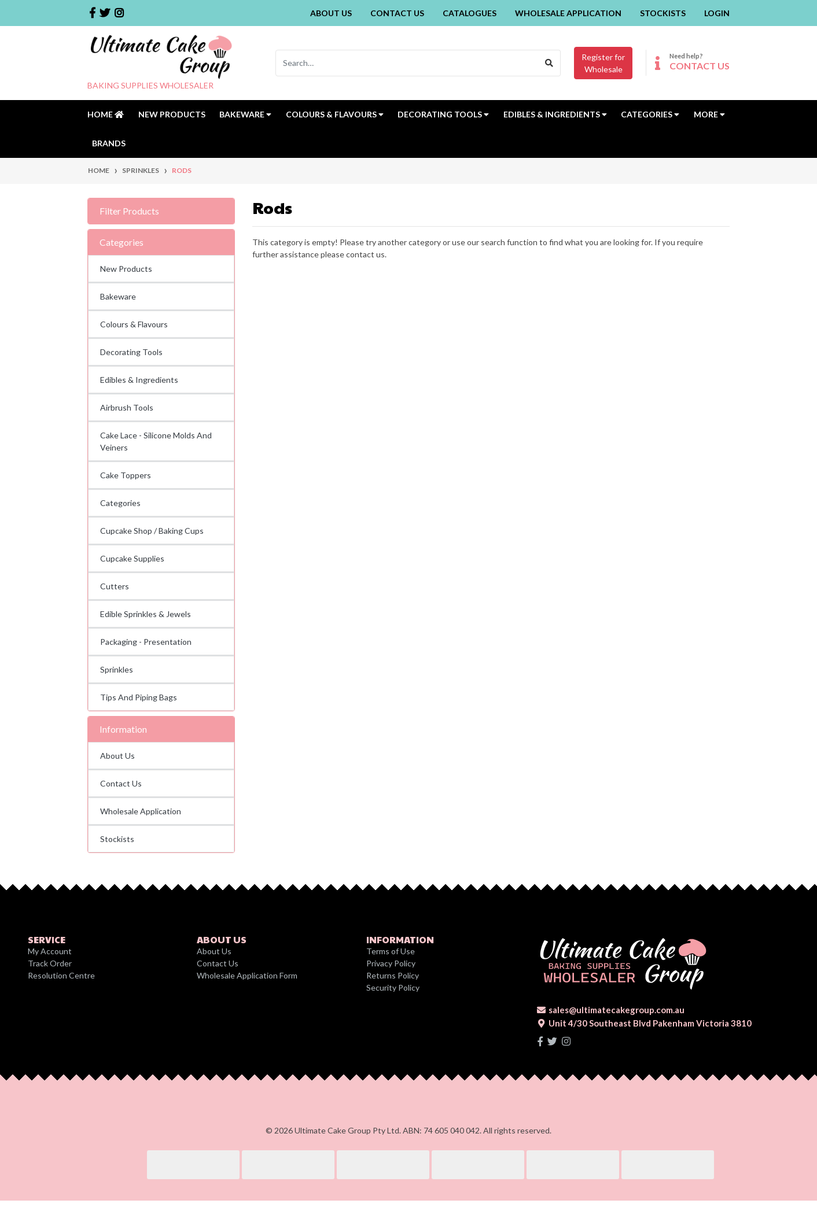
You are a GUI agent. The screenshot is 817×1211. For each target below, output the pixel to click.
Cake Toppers (125, 475)
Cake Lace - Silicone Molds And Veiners (156, 441)
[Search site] (549, 63)
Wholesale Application (568, 13)
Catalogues (469, 13)
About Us (331, 13)
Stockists (663, 13)
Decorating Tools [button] (443, 114)
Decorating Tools (131, 352)
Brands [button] (109, 143)
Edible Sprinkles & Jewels (145, 614)
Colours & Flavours (134, 324)
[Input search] (407, 63)
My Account (50, 951)
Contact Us (397, 13)
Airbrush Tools (126, 407)
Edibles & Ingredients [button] (555, 114)
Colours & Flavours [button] (335, 114)
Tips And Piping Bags (138, 697)
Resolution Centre (61, 975)
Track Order (50, 963)
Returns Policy (392, 975)
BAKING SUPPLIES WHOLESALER (150, 85)
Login (717, 13)
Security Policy (392, 987)
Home (105, 114)
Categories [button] (650, 114)
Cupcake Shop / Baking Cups (152, 531)
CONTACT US (699, 65)
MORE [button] (709, 114)
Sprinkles (116, 669)
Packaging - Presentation (146, 642)
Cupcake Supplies (132, 558)
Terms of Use (390, 951)
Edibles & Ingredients (139, 380)
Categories (120, 503)
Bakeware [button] (245, 114)
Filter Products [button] (129, 210)
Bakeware (118, 296)
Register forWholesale (603, 63)
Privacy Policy (390, 963)
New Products (171, 114)
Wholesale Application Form (247, 975)
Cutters (114, 586)
